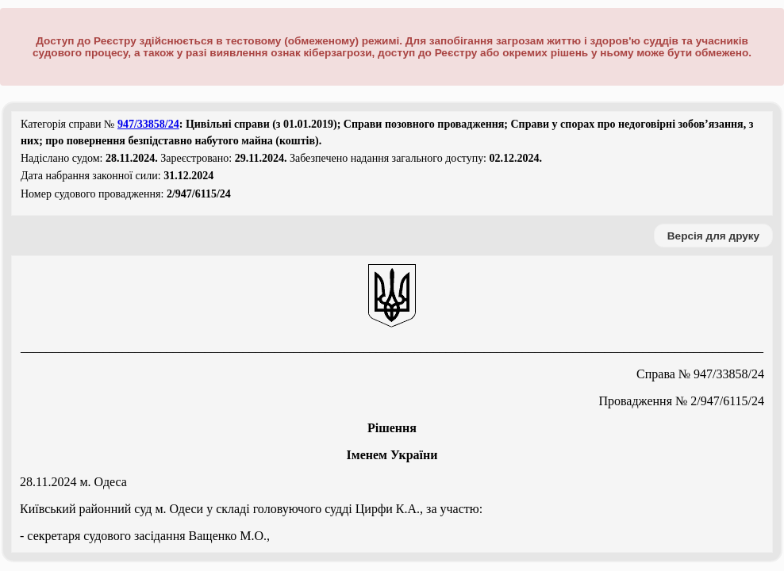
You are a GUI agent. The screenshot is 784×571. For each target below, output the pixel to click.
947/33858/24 (148, 124)
